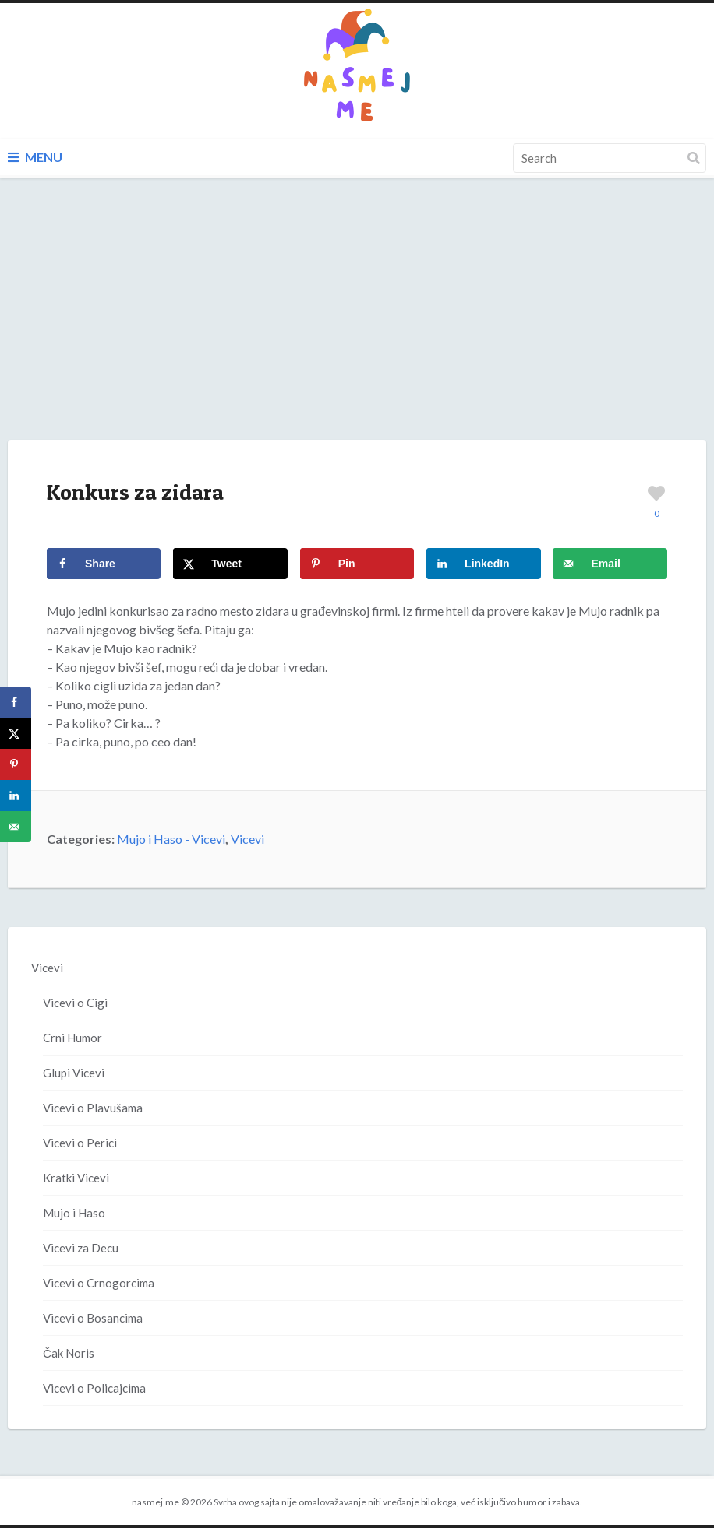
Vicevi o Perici (80, 1143)
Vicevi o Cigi (75, 1003)
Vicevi (247, 838)
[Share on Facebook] (104, 563)
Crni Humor (72, 1038)
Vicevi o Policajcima (94, 1388)
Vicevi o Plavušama (93, 1108)
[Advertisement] (357, 325)
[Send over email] (609, 563)
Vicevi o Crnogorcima (98, 1283)
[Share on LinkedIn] (483, 563)
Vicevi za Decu (80, 1248)
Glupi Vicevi (73, 1073)
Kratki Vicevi (76, 1178)
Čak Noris (68, 1353)
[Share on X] (230, 563)
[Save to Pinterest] (357, 563)
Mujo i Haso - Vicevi (171, 838)
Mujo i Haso (74, 1213)
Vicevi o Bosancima (93, 1318)
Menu (35, 156)
